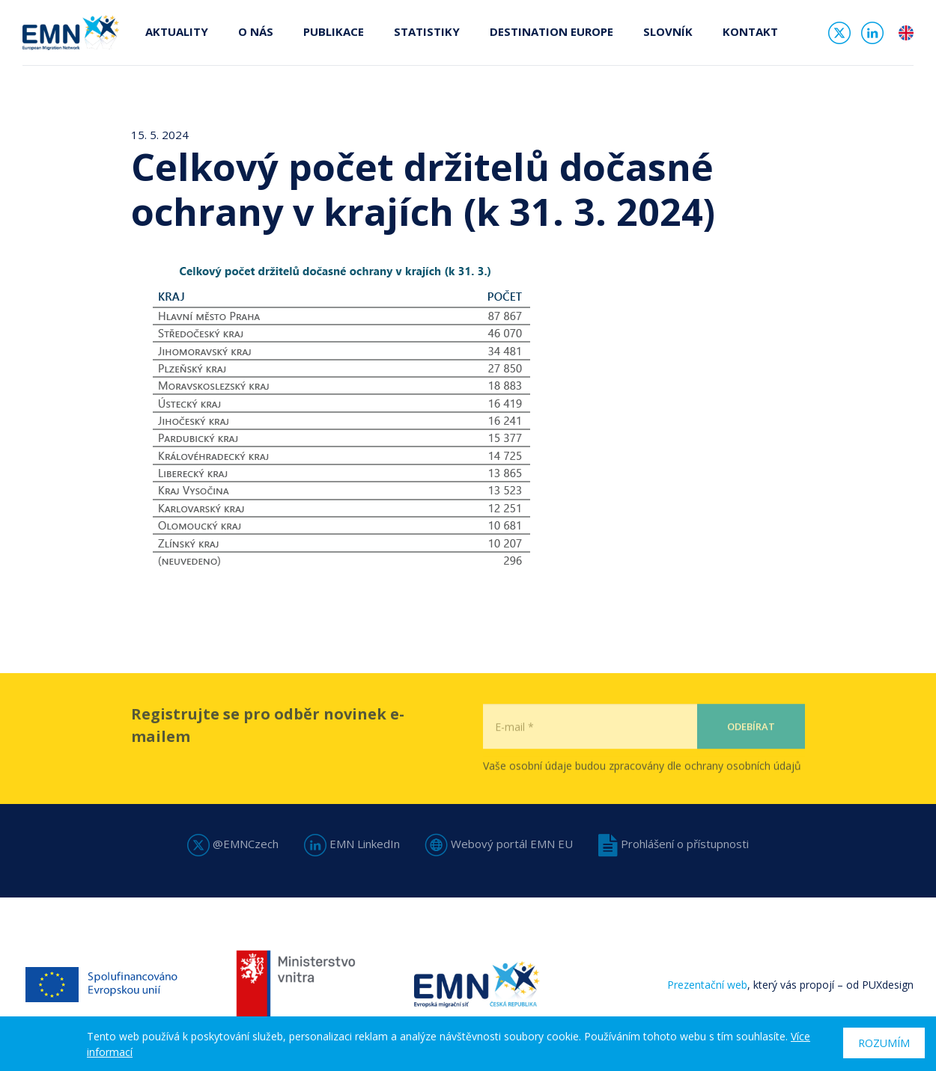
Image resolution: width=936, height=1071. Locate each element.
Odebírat (751, 757)
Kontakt (750, 31)
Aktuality (176, 31)
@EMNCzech (233, 843)
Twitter (839, 33)
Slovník (668, 31)
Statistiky (427, 31)
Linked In (872, 33)
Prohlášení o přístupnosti (673, 843)
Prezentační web (707, 985)
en (906, 32)
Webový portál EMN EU (499, 843)
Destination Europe (551, 31)
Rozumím (884, 1043)
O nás (255, 31)
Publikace (333, 31)
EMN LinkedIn (352, 843)
